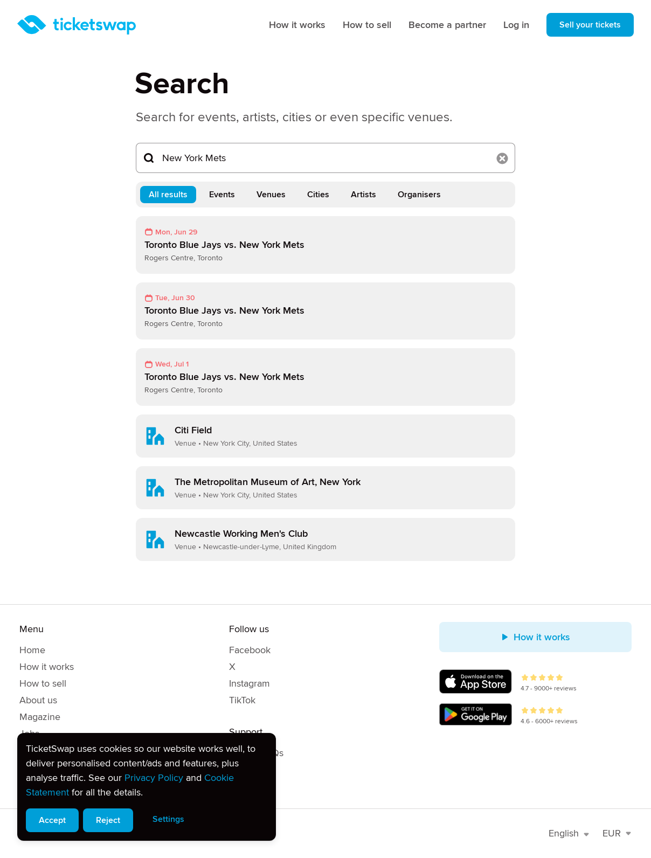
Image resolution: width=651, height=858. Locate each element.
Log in (516, 25)
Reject (108, 820)
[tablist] (325, 194)
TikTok (242, 700)
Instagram (249, 683)
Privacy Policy (153, 778)
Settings (168, 819)
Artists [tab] (363, 194)
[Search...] (325, 158)
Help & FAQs (256, 753)
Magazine (39, 717)
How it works (297, 25)
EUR (617, 833)
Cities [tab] (318, 194)
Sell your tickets (590, 24)
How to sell (367, 25)
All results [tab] (168, 194)
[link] (325, 245)
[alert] (146, 787)
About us (38, 700)
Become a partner (447, 25)
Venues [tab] (271, 194)
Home (32, 650)
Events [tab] (222, 194)
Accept (52, 820)
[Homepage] (76, 24)
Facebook (250, 650)
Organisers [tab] (419, 194)
